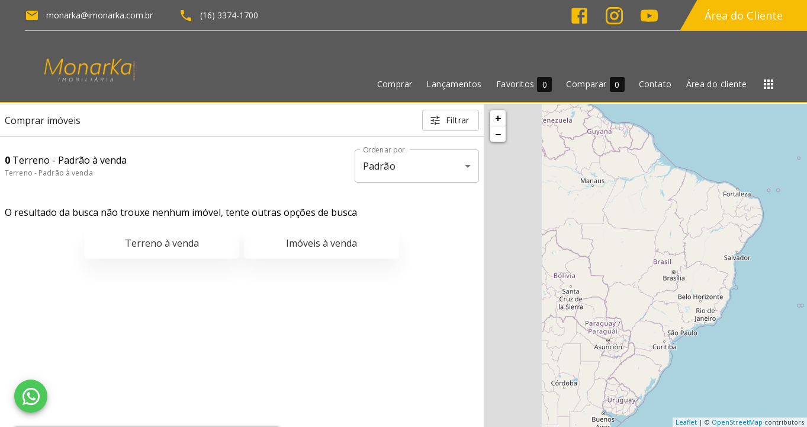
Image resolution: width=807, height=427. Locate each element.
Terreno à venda (162, 243)
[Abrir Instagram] (614, 15)
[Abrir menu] (768, 84)
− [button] (498, 134)
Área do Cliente (744, 15)
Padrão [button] (379, 166)
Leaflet (686, 422)
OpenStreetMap (737, 422)
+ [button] (498, 118)
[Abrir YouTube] (649, 15)
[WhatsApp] (30, 396)
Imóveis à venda (321, 243)
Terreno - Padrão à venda (49, 173)
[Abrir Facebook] (579, 15)
